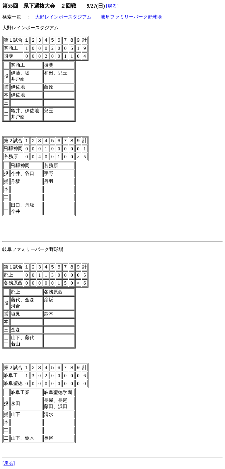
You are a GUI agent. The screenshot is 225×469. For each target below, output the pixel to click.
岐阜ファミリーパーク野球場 (131, 16)
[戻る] (112, 6)
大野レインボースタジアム (63, 16)
